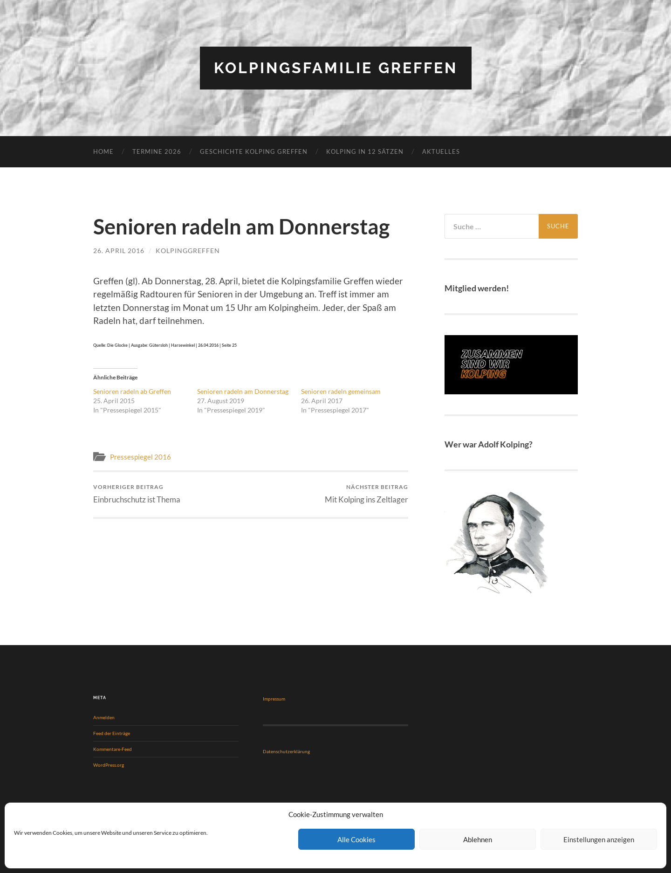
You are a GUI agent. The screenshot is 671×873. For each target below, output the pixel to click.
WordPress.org (108, 765)
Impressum (274, 698)
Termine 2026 (156, 151)
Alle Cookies (356, 839)
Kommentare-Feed (112, 749)
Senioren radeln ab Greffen (132, 391)
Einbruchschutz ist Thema (136, 493)
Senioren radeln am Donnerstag (242, 391)
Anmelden (104, 717)
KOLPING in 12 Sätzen (365, 151)
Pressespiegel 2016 (140, 457)
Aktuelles (441, 151)
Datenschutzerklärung (286, 751)
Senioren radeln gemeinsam (341, 391)
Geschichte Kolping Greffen (254, 151)
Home (103, 151)
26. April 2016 (118, 250)
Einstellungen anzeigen (598, 839)
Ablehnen (477, 839)
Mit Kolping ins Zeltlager (366, 493)
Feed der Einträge (111, 733)
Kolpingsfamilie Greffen (336, 67)
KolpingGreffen (188, 250)
